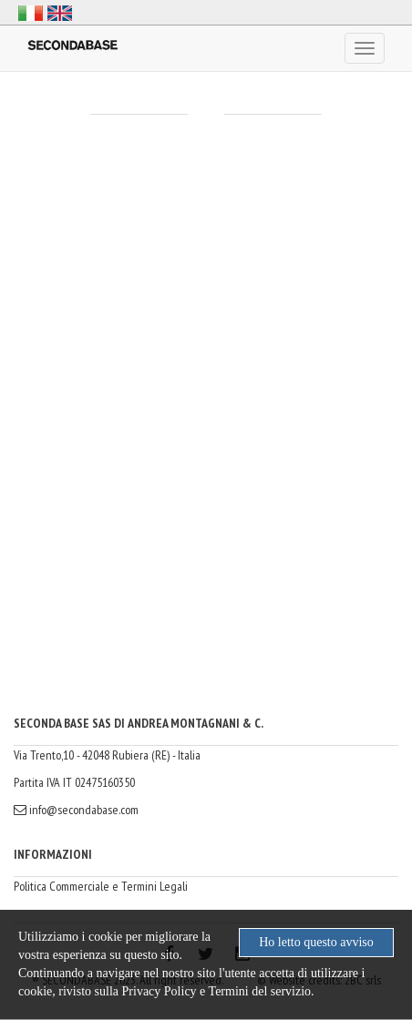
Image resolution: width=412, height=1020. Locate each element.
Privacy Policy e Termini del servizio (217, 991)
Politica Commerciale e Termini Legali (101, 886)
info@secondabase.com (76, 809)
